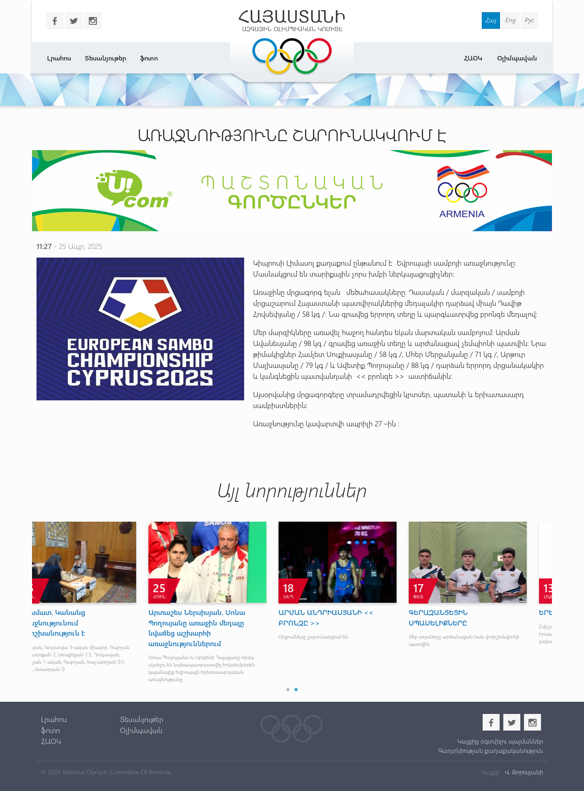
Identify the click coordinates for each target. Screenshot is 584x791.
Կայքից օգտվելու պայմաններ (500, 741)
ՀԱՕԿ (473, 58)
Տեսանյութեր (105, 58)
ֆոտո (149, 58)
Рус (529, 19)
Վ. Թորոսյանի (523, 772)
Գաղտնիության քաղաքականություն (490, 750)
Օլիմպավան (517, 58)
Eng (510, 19)
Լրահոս (59, 58)
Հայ (490, 19)
